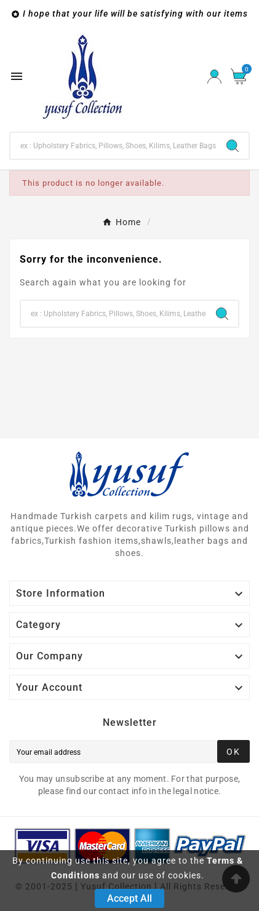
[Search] (113, 146)
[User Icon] (214, 77)
